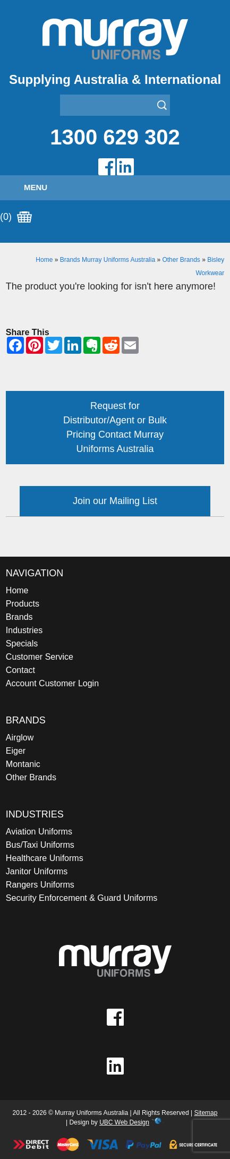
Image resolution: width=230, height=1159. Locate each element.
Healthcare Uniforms (44, 858)
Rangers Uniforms (40, 884)
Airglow (19, 737)
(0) (16, 217)
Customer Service (39, 656)
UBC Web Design (124, 1122)
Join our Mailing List (115, 501)
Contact (20, 670)
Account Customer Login (52, 683)
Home (44, 259)
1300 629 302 (115, 137)
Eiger (15, 750)
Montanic (23, 764)
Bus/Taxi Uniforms (40, 844)
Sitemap (205, 1113)
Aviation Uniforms (39, 831)
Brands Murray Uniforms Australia (107, 259)
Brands (19, 616)
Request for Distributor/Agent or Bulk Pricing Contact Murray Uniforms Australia (115, 427)
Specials (22, 643)
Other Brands (181, 259)
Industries (24, 630)
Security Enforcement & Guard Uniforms (81, 897)
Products (22, 603)
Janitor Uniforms (36, 871)
